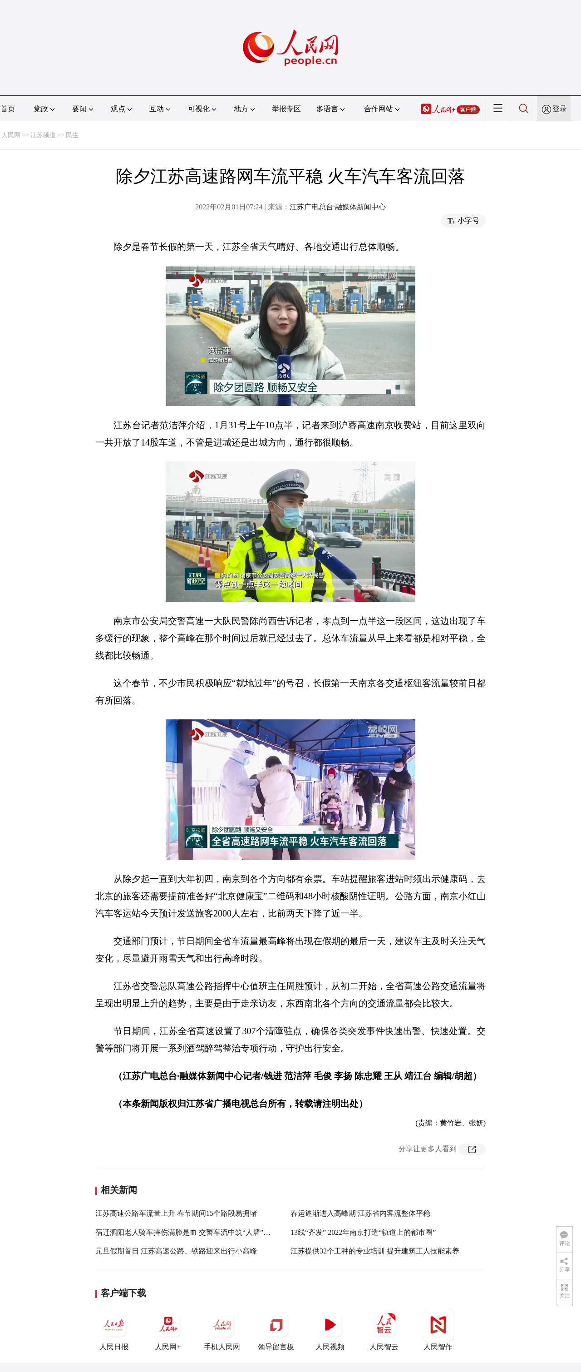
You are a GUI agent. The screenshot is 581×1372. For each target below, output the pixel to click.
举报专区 (286, 109)
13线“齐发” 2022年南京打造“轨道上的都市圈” (363, 1232)
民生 (72, 135)
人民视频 (330, 1330)
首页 (7, 109)
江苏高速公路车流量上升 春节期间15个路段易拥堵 (176, 1213)
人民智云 (384, 1330)
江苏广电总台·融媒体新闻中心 (338, 207)
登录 (559, 109)
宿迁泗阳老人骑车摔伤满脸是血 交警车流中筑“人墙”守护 (186, 1232)
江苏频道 (43, 135)
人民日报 (114, 1330)
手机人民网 (222, 1330)
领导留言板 (276, 1330)
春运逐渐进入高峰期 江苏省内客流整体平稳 (360, 1213)
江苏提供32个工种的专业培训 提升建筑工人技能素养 (374, 1251)
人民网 (10, 135)
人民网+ (168, 1330)
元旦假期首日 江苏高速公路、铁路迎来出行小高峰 (176, 1251)
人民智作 (438, 1330)
